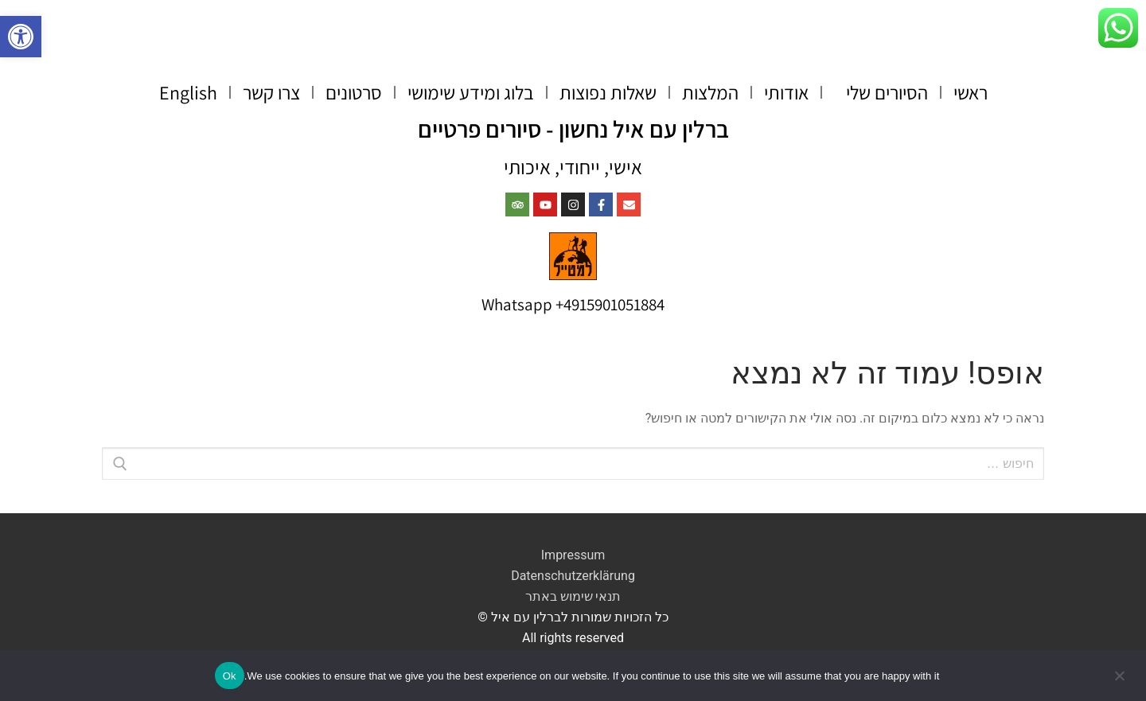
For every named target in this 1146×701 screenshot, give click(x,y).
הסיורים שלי (881, 92)
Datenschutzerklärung (573, 575)
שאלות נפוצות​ (608, 92)
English (188, 92)
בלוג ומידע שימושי (470, 92)
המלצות (710, 92)
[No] (1120, 681)
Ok (229, 676)
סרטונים (353, 92)
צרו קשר (271, 92)
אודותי (786, 92)
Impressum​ (573, 555)
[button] (20, 36)
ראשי (970, 92)
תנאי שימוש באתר (573, 596)
